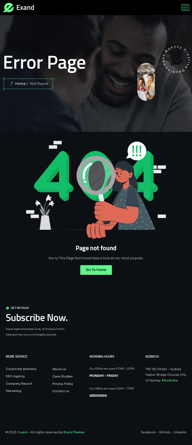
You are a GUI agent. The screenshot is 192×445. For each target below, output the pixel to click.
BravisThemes (74, 432)
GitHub (164, 432)
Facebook (148, 432)
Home (20, 84)
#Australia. (170, 380)
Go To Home (96, 274)
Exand (22, 432)
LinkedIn (179, 432)
